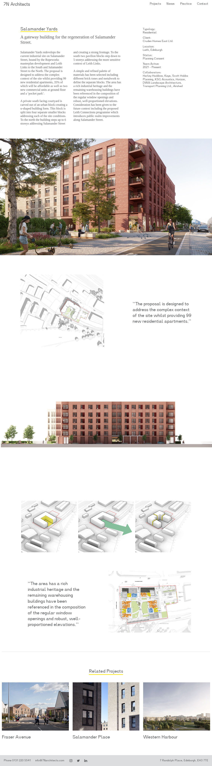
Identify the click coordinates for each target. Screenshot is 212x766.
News (170, 3)
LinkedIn (86, 761)
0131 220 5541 (21, 760)
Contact (202, 3)
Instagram (71, 761)
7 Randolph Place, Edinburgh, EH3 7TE (184, 760)
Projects (155, 3)
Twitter (78, 761)
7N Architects (17, 4)
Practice (185, 3)
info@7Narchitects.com (49, 760)
